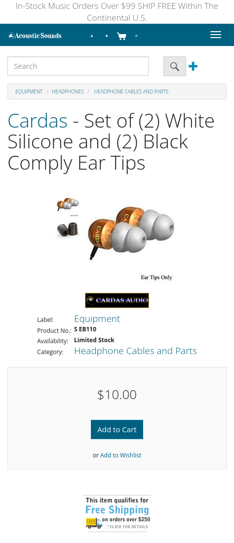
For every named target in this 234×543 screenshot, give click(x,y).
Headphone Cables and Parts (130, 91)
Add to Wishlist (120, 455)
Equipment (28, 91)
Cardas (37, 120)
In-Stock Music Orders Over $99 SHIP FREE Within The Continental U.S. (117, 11)
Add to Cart (116, 429)
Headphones (68, 91)
